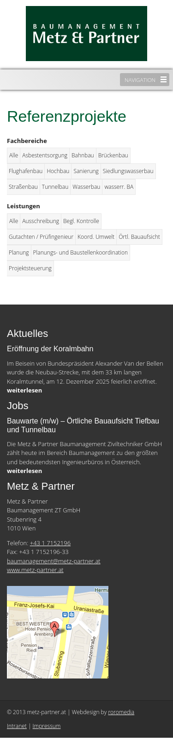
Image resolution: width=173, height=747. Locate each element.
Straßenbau (23, 187)
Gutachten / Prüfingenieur (41, 237)
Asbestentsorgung (44, 155)
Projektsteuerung (30, 268)
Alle (13, 155)
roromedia (121, 712)
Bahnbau (83, 155)
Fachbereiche (27, 141)
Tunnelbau (55, 187)
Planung (19, 252)
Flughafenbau (25, 171)
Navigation (140, 79)
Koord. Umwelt (96, 237)
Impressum (47, 726)
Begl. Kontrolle (81, 221)
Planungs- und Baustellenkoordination (80, 252)
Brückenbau (113, 155)
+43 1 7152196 (50, 543)
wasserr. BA (118, 187)
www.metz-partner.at (35, 570)
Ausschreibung (40, 221)
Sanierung (85, 171)
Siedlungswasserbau (128, 171)
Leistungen (23, 206)
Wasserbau (86, 187)
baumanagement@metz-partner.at (54, 561)
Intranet (17, 726)
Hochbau (58, 171)
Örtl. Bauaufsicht (139, 237)
